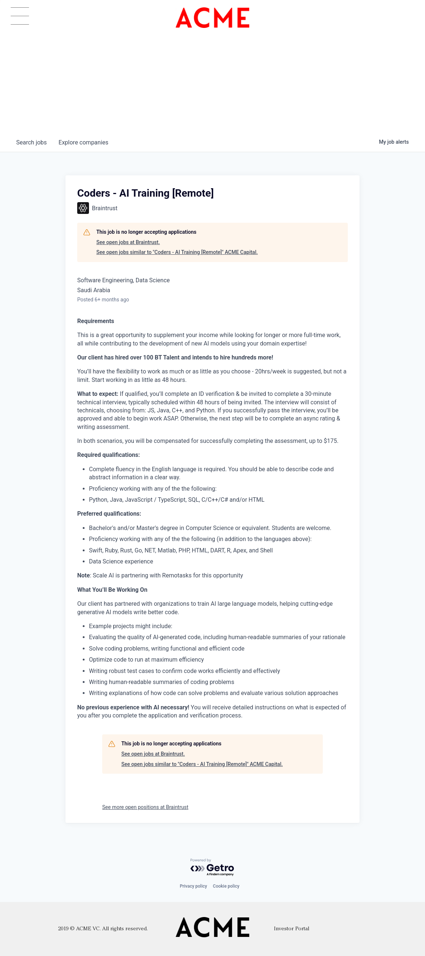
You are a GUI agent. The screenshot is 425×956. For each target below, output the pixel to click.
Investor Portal (291, 929)
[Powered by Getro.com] (212, 868)
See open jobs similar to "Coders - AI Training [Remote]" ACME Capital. (177, 252)
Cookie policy (226, 886)
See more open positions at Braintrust (145, 807)
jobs (31, 142)
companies (83, 142)
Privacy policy (193, 886)
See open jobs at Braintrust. (128, 242)
